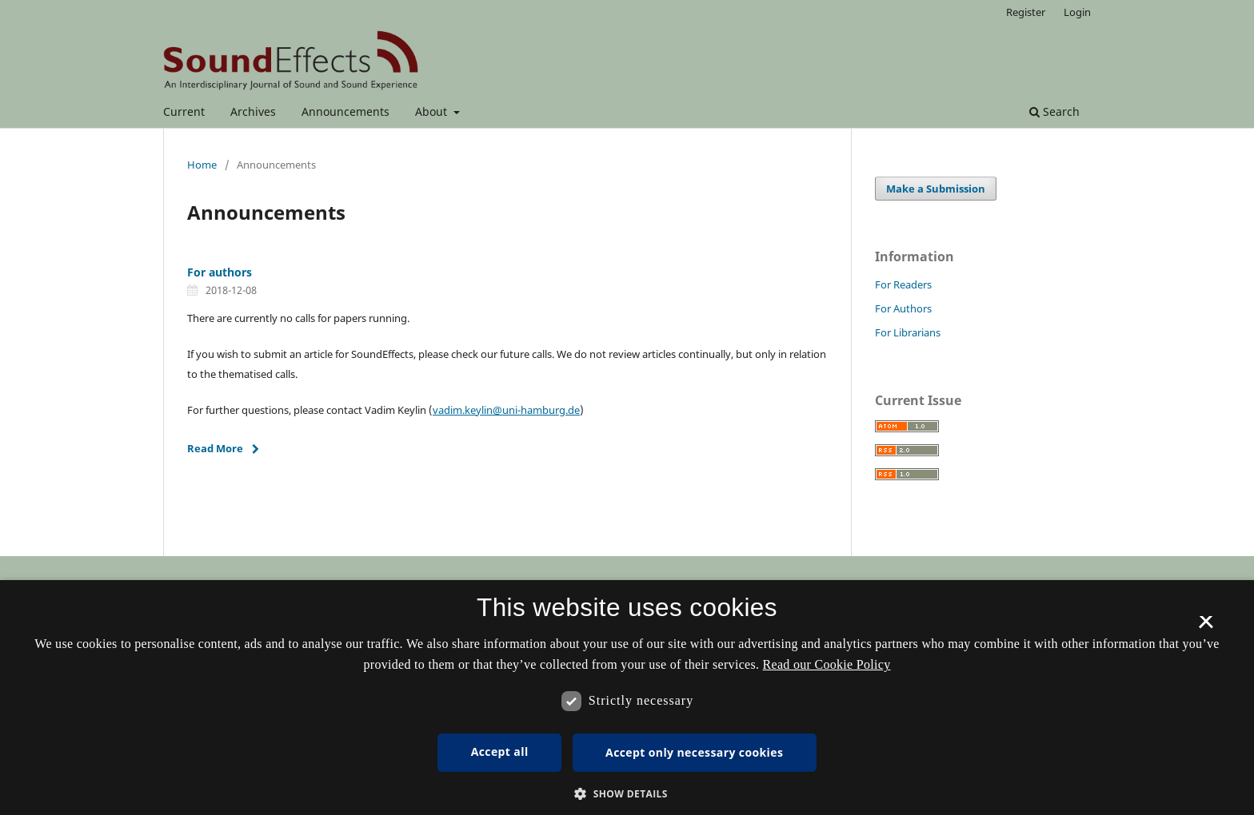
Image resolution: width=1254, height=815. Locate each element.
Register (1025, 12)
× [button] (1205, 627)
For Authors (903, 308)
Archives (253, 111)
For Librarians (907, 332)
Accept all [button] (500, 751)
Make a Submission (935, 188)
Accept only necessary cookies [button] (694, 752)
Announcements (345, 111)
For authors (219, 272)
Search (1054, 111)
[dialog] (627, 697)
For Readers (903, 284)
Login (1077, 12)
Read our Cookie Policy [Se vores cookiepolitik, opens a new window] (827, 664)
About (432, 111)
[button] (627, 794)
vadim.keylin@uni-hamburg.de (506, 410)
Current (184, 111)
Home (202, 164)
